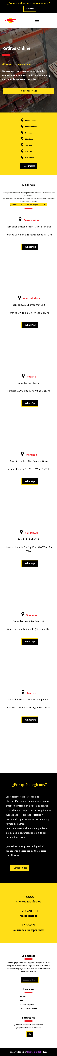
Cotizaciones (20, 868)
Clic (29, 1034)
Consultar (30, 8)
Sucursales (29, 166)
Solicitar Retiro (29, 91)
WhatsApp (30, 247)
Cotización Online (29, 979)
